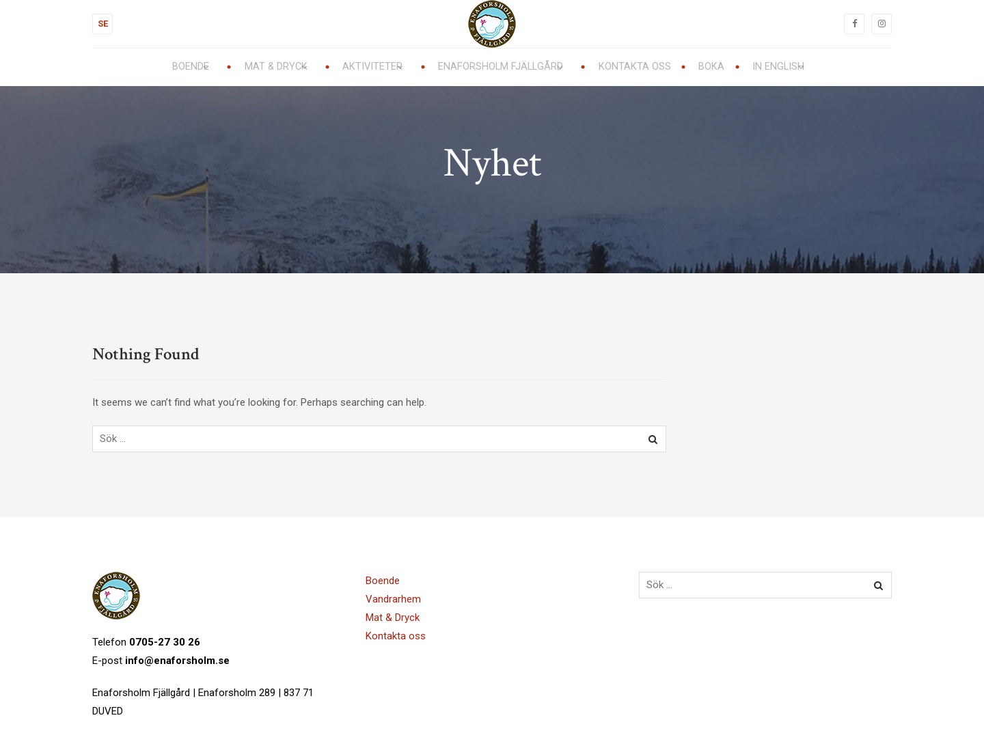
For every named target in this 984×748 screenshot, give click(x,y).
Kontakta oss (396, 636)
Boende (383, 580)
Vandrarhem (393, 599)
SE (103, 23)
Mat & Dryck (393, 617)
